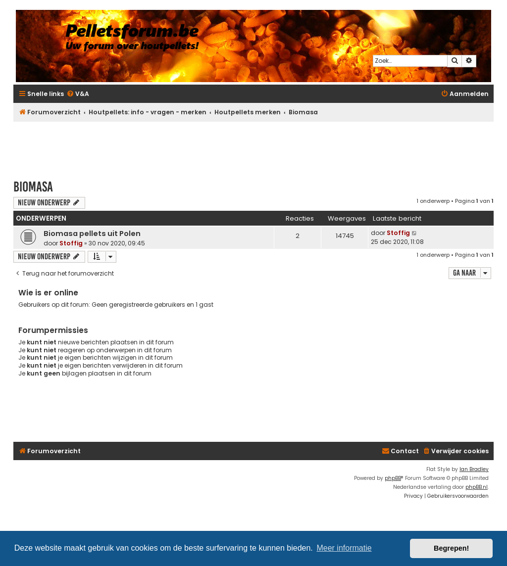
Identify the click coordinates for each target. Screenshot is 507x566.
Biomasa (33, 186)
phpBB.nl (476, 487)
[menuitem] (77, 94)
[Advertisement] (253, 146)
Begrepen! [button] (451, 548)
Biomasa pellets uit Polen (92, 233)
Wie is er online (48, 292)
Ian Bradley (474, 469)
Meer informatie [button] (343, 548)
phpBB (393, 478)
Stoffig (71, 243)
